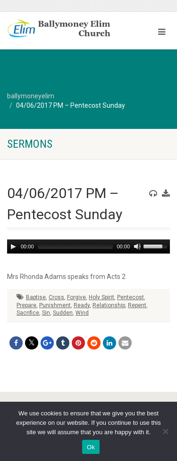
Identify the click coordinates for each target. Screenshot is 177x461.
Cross (56, 297)
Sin (46, 313)
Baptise (36, 297)
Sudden (63, 313)
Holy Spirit (101, 297)
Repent (137, 305)
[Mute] (137, 246)
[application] (88, 246)
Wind (82, 313)
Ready (82, 305)
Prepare (26, 305)
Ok (91, 447)
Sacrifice (28, 313)
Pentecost (130, 297)
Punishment (55, 305)
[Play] (13, 246)
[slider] (75, 246)
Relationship (109, 305)
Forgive (76, 297)
